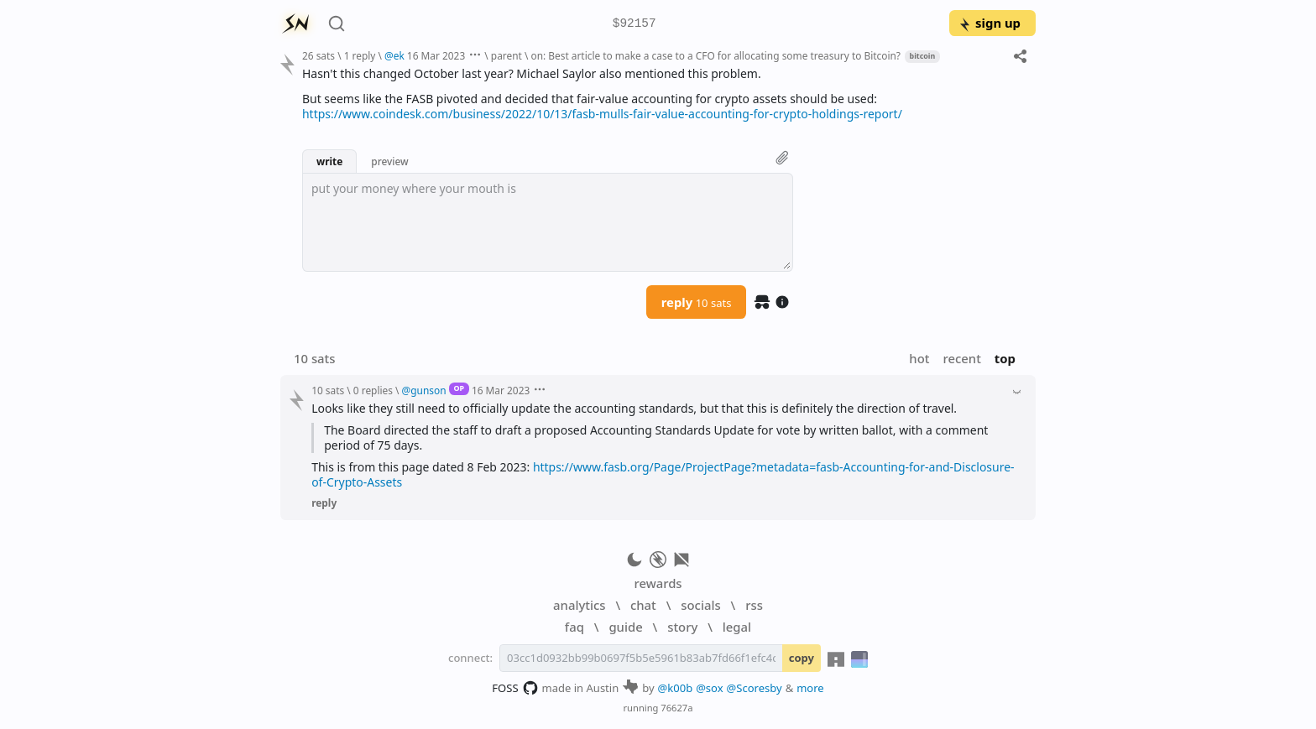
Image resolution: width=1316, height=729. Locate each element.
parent (506, 55)
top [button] (1005, 358)
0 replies (373, 390)
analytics (579, 604)
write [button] (329, 161)
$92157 (634, 24)
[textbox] (548, 222)
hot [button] (919, 358)
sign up (989, 22)
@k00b (675, 687)
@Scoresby (754, 687)
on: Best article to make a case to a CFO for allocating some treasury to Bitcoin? (715, 55)
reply (696, 302)
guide (625, 626)
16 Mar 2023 (436, 55)
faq (574, 626)
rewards (658, 583)
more (810, 687)
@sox (709, 687)
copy (801, 657)
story (682, 626)
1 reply (360, 55)
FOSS (515, 688)
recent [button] (961, 358)
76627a (676, 707)
